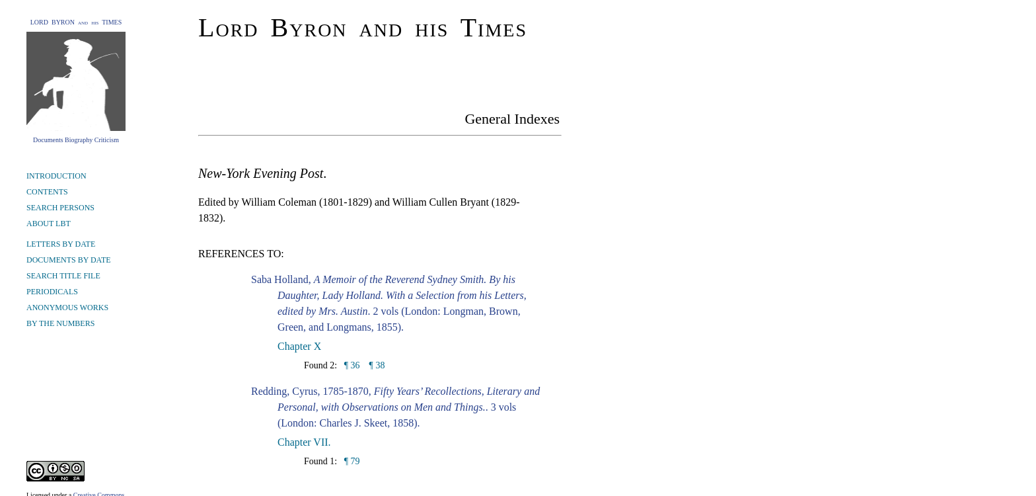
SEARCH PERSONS (60, 207)
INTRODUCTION (56, 176)
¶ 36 (350, 365)
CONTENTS (47, 191)
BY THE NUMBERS (60, 323)
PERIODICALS (52, 291)
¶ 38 (377, 365)
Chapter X (299, 346)
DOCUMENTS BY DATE (68, 260)
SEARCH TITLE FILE (63, 275)
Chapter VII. (304, 442)
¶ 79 (350, 461)
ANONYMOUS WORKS (67, 307)
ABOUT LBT (48, 223)
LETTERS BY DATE (60, 244)
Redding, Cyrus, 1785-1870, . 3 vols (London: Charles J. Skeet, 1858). (395, 407)
